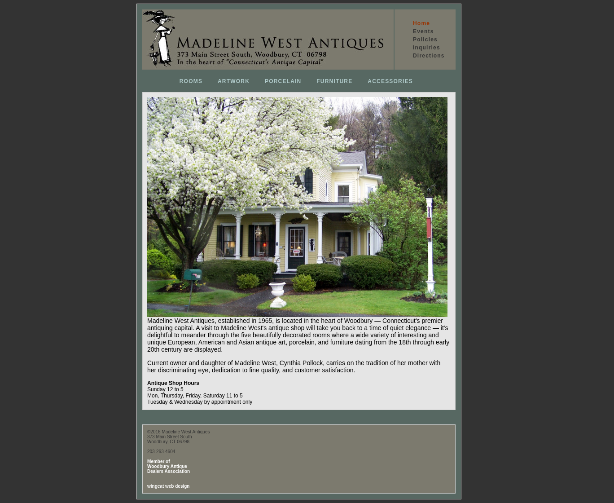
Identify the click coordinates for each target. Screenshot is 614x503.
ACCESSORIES (390, 81)
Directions (429, 56)
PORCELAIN (283, 81)
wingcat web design (168, 486)
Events (423, 31)
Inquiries (426, 47)
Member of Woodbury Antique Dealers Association (168, 466)
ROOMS (191, 81)
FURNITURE (334, 81)
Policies (425, 39)
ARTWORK (234, 81)
